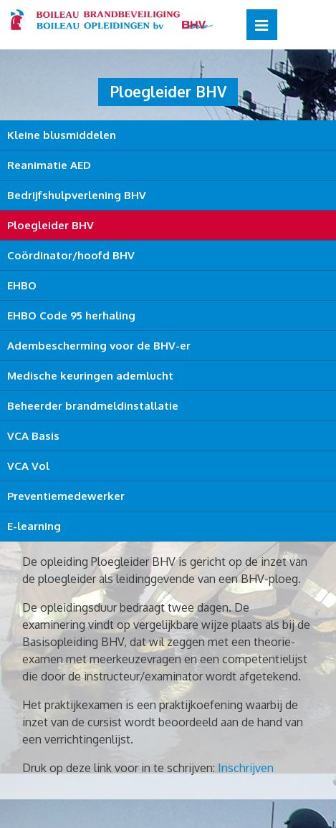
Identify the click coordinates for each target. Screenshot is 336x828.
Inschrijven (246, 768)
